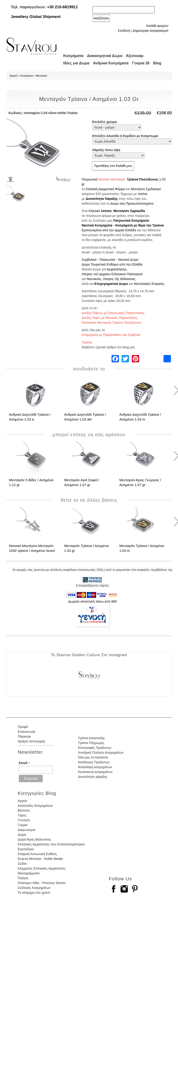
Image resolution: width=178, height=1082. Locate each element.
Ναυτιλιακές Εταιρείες (149, 284)
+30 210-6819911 (62, 7)
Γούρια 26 (140, 63)
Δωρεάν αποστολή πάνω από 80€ (92, 601)
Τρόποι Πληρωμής (91, 743)
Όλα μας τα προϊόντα (93, 757)
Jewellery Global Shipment (35, 16)
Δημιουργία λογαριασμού (150, 30)
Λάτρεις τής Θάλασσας (119, 279)
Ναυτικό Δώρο (128, 259)
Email (24, 763)
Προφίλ (23, 727)
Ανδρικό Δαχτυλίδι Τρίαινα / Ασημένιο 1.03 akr (85, 416)
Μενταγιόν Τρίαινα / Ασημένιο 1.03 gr (86, 548)
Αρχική (13, 75)
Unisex (106, 211)
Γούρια (22, 825)
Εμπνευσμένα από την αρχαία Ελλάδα (109, 230)
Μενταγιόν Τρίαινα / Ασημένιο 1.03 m (141, 548)
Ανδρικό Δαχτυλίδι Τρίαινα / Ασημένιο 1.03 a (30, 416)
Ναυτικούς (94, 279)
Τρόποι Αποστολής (91, 738)
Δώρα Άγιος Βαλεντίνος (34, 839)
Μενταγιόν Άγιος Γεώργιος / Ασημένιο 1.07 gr (140, 482)
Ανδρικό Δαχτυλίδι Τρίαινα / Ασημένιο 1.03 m (140, 416)
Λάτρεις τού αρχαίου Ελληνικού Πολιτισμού (112, 274)
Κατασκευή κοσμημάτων (95, 772)
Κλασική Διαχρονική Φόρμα (105, 189)
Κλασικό (94, 211)
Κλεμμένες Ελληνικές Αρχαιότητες (42, 868)
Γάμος (22, 815)
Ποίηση (23, 878)
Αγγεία (22, 801)
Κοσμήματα (73, 56)
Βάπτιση (24, 810)
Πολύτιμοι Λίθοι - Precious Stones (42, 883)
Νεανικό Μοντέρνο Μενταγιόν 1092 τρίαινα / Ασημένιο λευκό (32, 548)
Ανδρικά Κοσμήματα (111, 63)
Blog (157, 63)
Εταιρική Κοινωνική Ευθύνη (37, 854)
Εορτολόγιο (26, 849)
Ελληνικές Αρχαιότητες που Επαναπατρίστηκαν (51, 844)
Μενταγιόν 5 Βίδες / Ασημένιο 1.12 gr (31, 482)
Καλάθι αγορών (157, 26)
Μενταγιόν (41, 75)
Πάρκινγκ (24, 736)
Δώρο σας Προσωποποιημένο (131, 203)
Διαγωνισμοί (26, 830)
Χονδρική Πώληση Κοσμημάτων (100, 752)
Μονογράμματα (29, 873)
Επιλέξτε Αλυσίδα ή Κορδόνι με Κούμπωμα (125, 136)
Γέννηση (24, 820)
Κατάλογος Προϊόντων (94, 762)
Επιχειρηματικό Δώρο (111, 284)
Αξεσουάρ (135, 56)
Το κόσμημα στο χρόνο (34, 892)
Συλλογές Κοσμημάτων (34, 888)
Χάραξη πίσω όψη (106, 150)
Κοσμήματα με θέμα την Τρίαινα (139, 225)
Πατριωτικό (90, 179)
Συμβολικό (89, 259)
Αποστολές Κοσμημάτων (35, 805)
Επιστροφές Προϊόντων (94, 748)
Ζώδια (22, 863)
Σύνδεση (124, 30)
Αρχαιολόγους (117, 269)
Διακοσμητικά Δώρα (104, 56)
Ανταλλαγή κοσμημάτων (95, 767)
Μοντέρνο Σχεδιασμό (146, 189)
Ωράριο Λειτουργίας (32, 741)
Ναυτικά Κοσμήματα (97, 225)
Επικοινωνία (26, 731)
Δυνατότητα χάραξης (92, 777)
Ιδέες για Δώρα (76, 63)
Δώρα (22, 834)
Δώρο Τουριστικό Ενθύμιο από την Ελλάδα (112, 264)
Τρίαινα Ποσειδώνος (142, 179)
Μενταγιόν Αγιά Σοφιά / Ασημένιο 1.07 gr (81, 482)
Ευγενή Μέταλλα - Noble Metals (40, 859)
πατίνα (142, 194)
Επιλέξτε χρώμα (104, 122)
